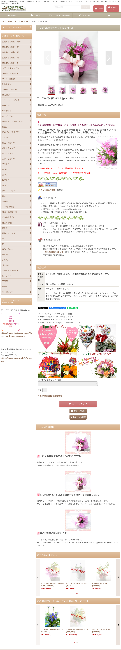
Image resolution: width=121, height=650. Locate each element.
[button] (109, 15)
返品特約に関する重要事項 (50, 396)
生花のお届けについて (54, 252)
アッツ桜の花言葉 (47, 190)
